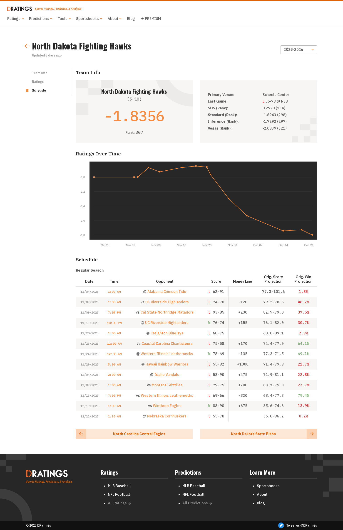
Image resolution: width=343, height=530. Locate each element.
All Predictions (197, 503)
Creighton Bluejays (167, 333)
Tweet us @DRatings (297, 525)
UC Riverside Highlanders (167, 302)
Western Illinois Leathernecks (167, 353)
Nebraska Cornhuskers (166, 416)
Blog (131, 18)
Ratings (13, 18)
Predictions (39, 18)
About (113, 18)
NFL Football (119, 494)
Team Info (39, 73)
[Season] (299, 49)
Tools (62, 18)
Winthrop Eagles (167, 405)
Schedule (39, 90)
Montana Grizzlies (167, 385)
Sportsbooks (87, 18)
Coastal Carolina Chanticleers (167, 343)
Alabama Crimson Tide (166, 291)
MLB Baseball (119, 485)
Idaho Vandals (166, 374)
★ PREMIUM (151, 18)
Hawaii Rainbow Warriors (167, 364)
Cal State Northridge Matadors (167, 312)
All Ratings (119, 503)
